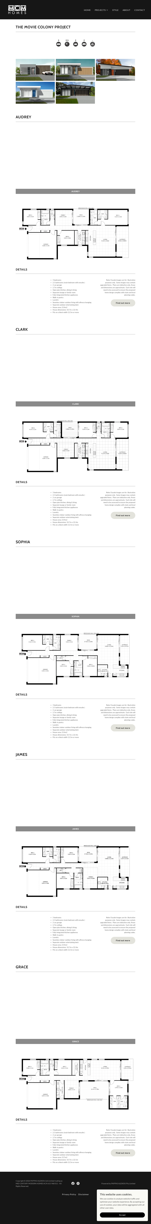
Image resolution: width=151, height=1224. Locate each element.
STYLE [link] (115, 10)
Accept (122, 1215)
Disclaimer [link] (83, 1194)
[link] (17, 9)
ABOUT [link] (126, 10)
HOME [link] (87, 10)
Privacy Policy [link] (69, 1194)
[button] (101, 10)
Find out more (123, 303)
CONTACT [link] (139, 10)
